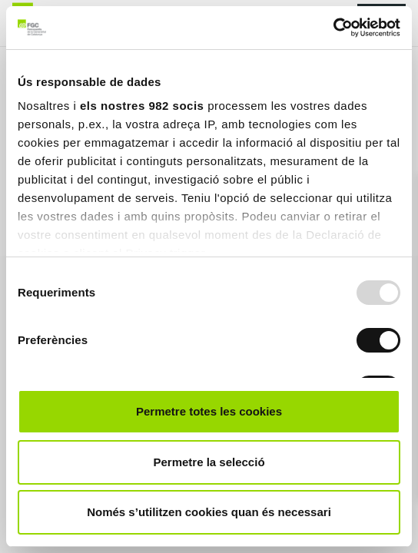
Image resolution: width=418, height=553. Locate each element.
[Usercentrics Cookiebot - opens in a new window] (333, 28)
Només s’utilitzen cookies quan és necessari (209, 511)
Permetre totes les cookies (209, 411)
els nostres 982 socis (142, 105)
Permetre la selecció (208, 462)
